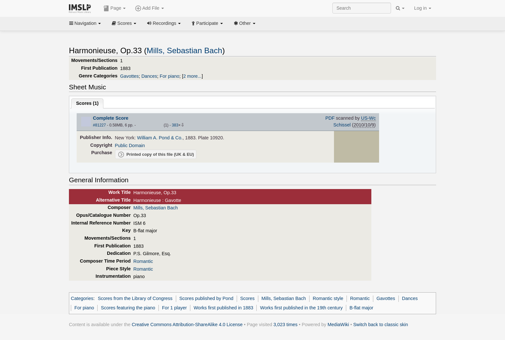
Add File (149, 8)
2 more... (192, 76)
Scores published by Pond (206, 298)
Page (114, 8)
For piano (169, 76)
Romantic (143, 261)
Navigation (85, 23)
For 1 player (174, 307)
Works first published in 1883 (223, 307)
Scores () (87, 103)
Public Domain (130, 145)
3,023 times (285, 324)
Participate (207, 23)
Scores (124, 23)
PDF (330, 118)
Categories (82, 298)
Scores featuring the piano (128, 307)
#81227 (99, 125)
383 (175, 125)
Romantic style (328, 298)
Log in (422, 8)
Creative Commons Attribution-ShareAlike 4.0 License (187, 324)
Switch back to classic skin (380, 324)
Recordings (164, 23)
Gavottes (129, 76)
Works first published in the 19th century (301, 307)
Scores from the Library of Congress (135, 298)
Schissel (342, 124)
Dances (149, 76)
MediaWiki (338, 324)
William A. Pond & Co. (160, 137)
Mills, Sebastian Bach (184, 50)
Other (244, 23)
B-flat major (361, 307)
